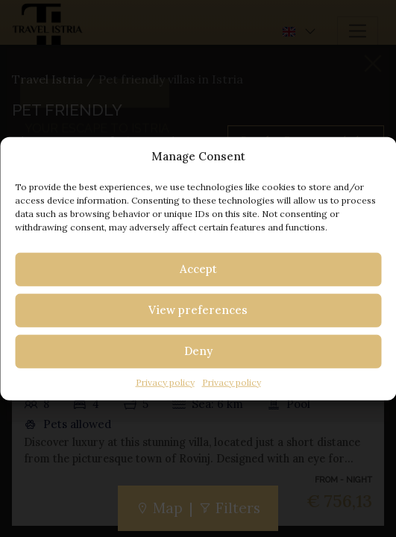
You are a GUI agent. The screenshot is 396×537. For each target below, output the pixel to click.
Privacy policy (165, 381)
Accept (198, 269)
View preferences (198, 310)
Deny (198, 351)
